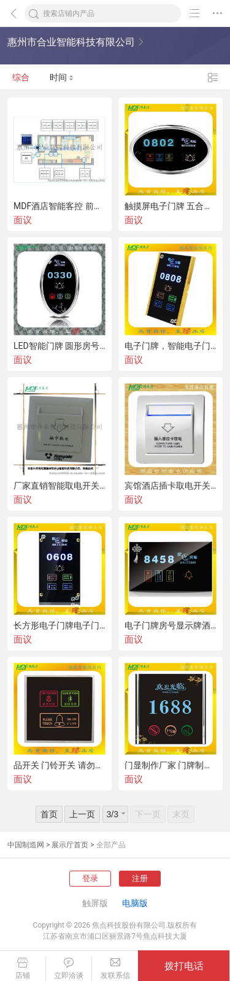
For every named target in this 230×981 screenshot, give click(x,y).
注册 (140, 878)
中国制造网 (25, 845)
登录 (90, 878)
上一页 (82, 814)
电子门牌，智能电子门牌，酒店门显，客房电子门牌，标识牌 (171, 346)
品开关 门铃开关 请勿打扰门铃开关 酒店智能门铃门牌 (59, 765)
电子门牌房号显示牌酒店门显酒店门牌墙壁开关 (171, 625)
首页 (49, 814)
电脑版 (135, 903)
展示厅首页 (70, 845)
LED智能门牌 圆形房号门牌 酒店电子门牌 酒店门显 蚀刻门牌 (59, 346)
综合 (20, 77)
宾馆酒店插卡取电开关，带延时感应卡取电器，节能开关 (171, 485)
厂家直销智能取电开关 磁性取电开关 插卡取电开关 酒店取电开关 (59, 485)
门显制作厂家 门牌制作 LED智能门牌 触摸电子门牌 (171, 765)
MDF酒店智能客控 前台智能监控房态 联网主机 (59, 206)
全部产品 (111, 845)
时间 (62, 77)
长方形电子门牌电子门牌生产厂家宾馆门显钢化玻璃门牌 (59, 625)
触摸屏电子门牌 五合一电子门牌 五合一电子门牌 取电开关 (171, 206)
